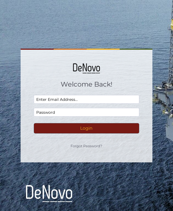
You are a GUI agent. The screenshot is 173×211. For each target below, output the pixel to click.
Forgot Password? (86, 146)
